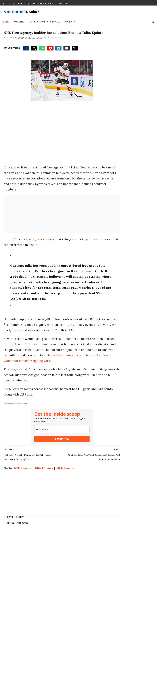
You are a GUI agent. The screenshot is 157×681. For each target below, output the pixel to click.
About (51, 3)
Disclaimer (114, 579)
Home (6, 22)
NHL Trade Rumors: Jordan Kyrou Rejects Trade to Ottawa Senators (34, 630)
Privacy (112, 576)
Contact (112, 570)
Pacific (69, 22)
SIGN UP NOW (53, 462)
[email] (53, 452)
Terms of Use (116, 582)
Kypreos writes (43, 246)
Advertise (62, 3)
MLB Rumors (39, 3)
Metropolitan (37, 22)
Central (55, 22)
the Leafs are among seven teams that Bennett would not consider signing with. (52, 378)
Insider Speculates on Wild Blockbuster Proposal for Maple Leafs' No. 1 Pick (34, 600)
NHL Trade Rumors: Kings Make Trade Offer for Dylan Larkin (34, 570)
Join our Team (116, 573)
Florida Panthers (54, 44)
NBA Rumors (24, 3)
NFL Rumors (9, 3)
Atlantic (19, 22)
